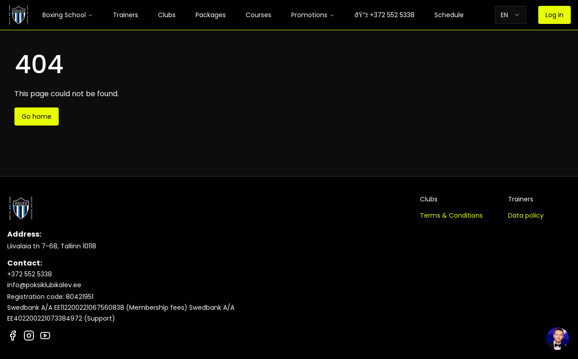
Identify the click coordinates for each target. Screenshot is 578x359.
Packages (211, 14)
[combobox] (511, 15)
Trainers (125, 14)
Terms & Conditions (451, 215)
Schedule (449, 14)
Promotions (313, 14)
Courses (258, 14)
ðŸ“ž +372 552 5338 (384, 14)
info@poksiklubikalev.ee (44, 284)
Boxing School (67, 14)
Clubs (167, 14)
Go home (36, 116)
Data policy (526, 215)
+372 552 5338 (29, 274)
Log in (554, 14)
